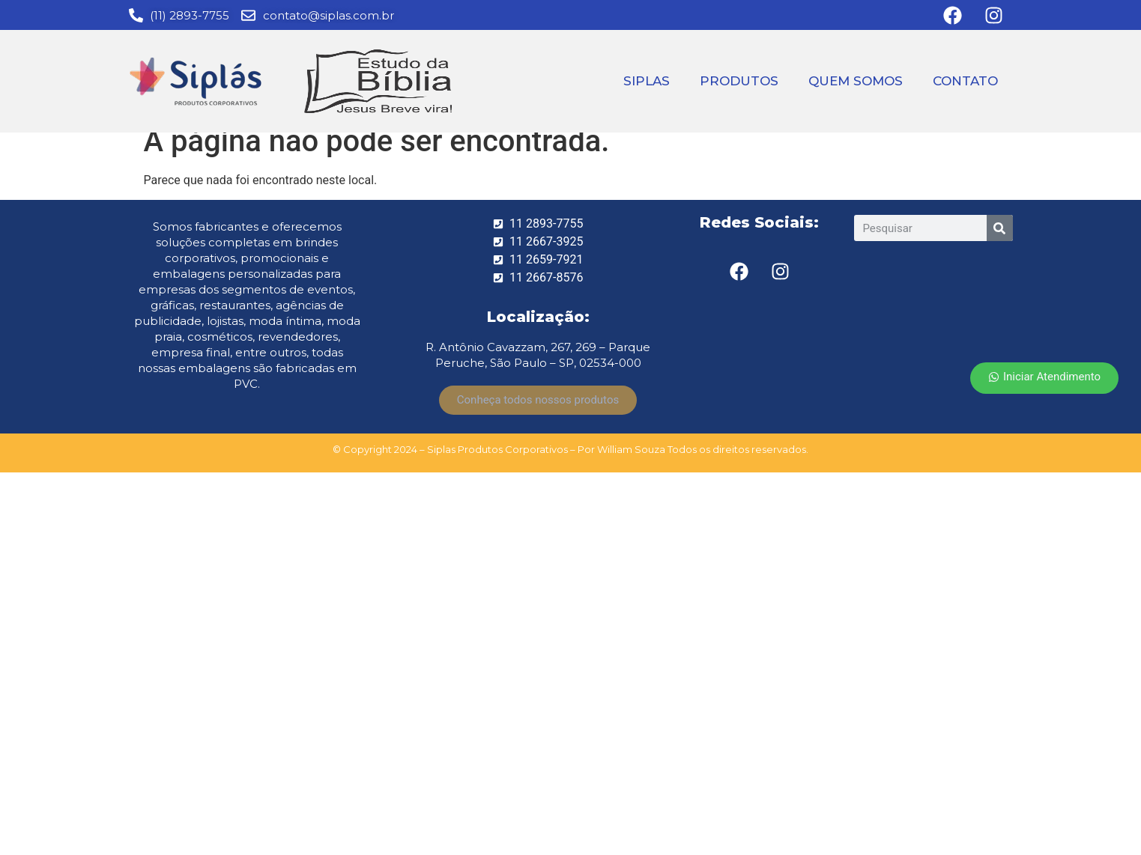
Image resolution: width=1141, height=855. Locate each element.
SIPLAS (646, 80)
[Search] (1000, 228)
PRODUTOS (739, 80)
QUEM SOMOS (855, 80)
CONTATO (965, 80)
